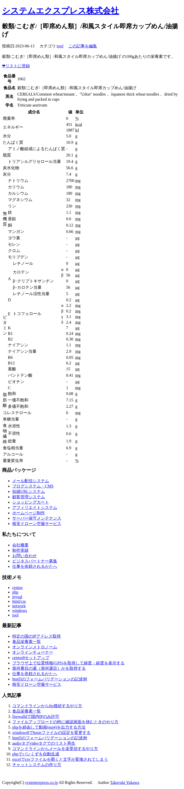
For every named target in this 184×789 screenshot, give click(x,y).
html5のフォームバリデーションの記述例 (49, 679)
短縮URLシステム (28, 491)
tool (60, 46)
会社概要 (20, 545)
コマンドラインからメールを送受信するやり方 (55, 748)
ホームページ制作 (28, 513)
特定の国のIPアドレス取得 (36, 636)
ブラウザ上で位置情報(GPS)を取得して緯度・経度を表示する (68, 663)
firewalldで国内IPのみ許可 (35, 716)
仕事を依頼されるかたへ (34, 566)
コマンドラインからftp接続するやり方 (47, 706)
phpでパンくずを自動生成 (35, 754)
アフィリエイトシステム (34, 507)
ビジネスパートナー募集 (34, 561)
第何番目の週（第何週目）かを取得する (49, 668)
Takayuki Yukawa (124, 782)
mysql (17, 597)
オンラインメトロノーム (34, 647)
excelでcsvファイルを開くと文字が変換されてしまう (60, 759)
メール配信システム (30, 481)
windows (19, 610)
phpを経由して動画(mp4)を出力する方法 (48, 727)
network (19, 606)
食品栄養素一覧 (26, 641)
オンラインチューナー (32, 652)
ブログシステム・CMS (33, 486)
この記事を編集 (82, 46)
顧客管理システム (28, 497)
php (15, 592)
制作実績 (20, 550)
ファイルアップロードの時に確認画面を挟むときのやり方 (65, 722)
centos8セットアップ (30, 657)
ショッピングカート (30, 502)
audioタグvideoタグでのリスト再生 (43, 743)
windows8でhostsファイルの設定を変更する (51, 732)
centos (17, 587)
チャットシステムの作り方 (36, 764)
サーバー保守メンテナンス (36, 518)
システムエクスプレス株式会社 (60, 10)
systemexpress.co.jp (41, 782)
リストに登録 (16, 66)
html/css (19, 601)
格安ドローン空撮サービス (36, 523)
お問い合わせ (24, 556)
